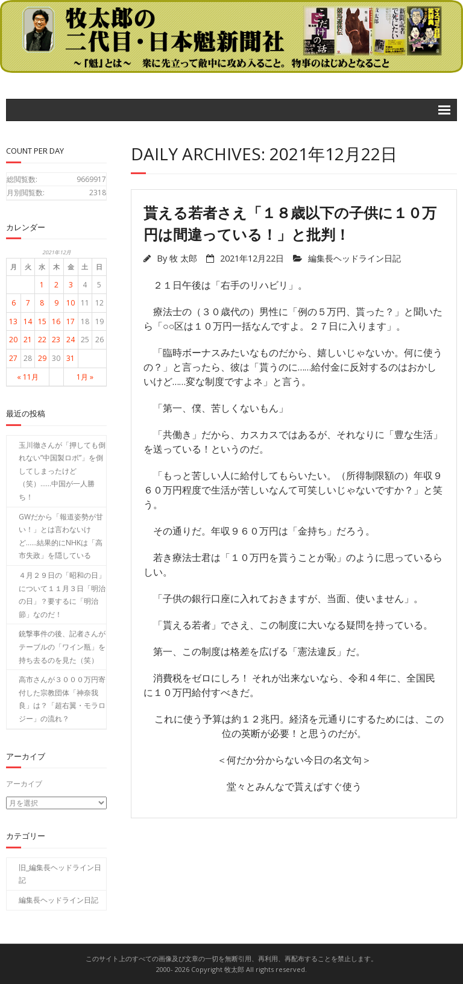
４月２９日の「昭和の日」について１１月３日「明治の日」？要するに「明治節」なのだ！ (62, 594)
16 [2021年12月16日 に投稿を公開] (56, 321)
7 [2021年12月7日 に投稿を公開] (28, 303)
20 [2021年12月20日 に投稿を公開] (13, 339)
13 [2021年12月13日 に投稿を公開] (13, 321)
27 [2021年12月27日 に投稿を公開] (13, 358)
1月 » (85, 377)
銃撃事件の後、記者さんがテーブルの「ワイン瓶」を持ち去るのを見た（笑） (62, 646)
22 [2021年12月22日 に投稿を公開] (42, 339)
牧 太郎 (183, 258)
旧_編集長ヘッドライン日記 (60, 873)
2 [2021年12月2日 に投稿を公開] (56, 285)
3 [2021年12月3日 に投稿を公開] (71, 285)
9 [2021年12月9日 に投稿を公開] (56, 303)
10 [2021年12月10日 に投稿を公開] (70, 303)
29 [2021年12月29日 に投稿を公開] (42, 358)
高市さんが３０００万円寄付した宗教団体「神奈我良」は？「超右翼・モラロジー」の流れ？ (62, 699)
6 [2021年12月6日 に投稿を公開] (13, 303)
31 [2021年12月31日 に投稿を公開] (70, 358)
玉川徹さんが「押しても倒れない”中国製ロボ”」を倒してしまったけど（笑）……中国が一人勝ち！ (62, 471)
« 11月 (28, 377)
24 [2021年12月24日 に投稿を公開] (70, 339)
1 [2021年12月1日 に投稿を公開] (42, 285)
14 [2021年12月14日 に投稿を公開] (28, 321)
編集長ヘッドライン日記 (354, 258)
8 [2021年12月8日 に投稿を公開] (42, 303)
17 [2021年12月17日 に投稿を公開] (70, 321)
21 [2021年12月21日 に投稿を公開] (28, 339)
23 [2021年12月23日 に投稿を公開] (56, 339)
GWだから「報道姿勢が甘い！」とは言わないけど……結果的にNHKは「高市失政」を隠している (61, 536)
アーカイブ (24, 784)
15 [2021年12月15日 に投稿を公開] (42, 321)
